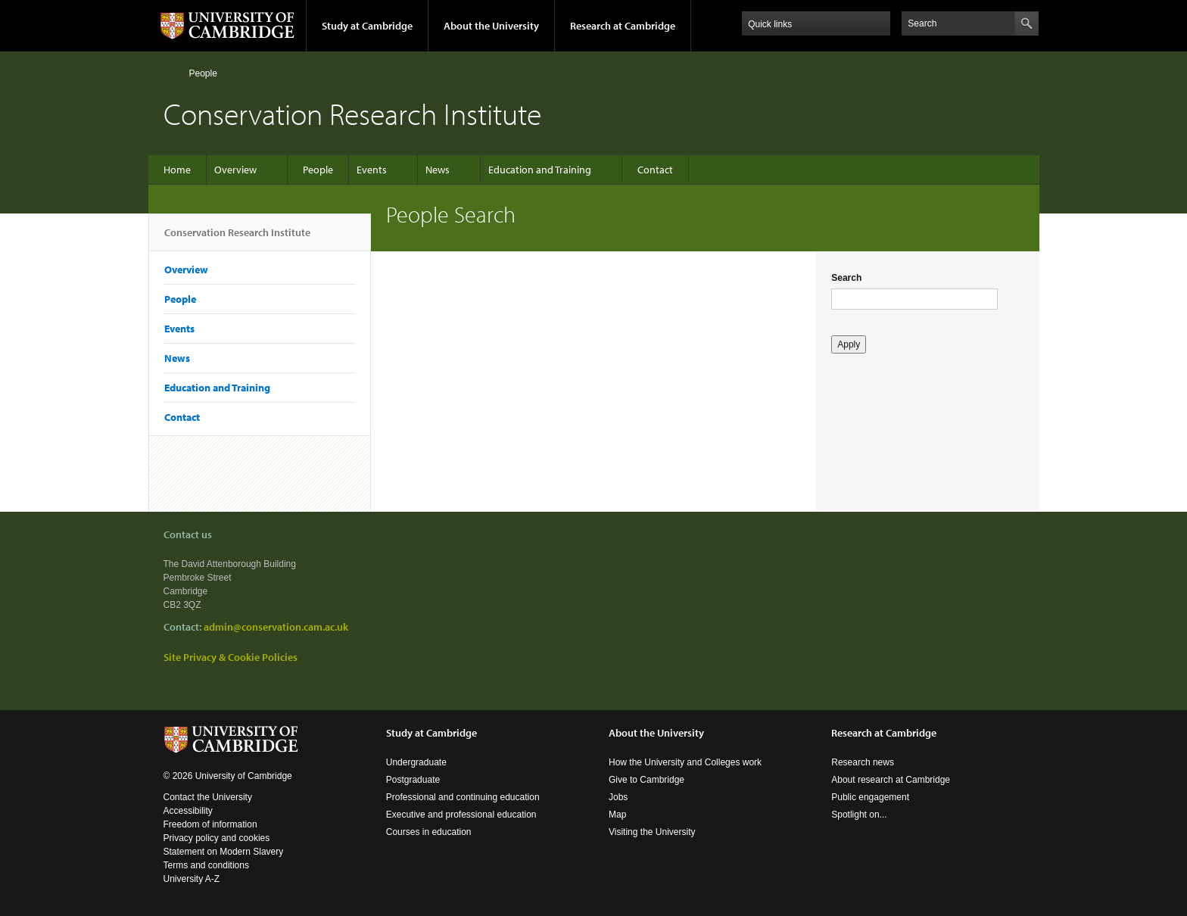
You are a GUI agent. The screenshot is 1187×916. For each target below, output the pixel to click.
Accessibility (188, 810)
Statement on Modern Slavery (224, 851)
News (437, 169)
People (203, 73)
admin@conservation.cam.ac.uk (276, 627)
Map (617, 814)
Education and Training (539, 169)
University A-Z (192, 879)
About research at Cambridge (890, 779)
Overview (235, 169)
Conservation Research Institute (237, 238)
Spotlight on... (858, 814)
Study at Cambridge (367, 26)
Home (170, 73)
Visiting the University (652, 832)
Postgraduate (413, 779)
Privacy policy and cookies (217, 838)
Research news (862, 762)
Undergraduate (416, 762)
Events (372, 169)
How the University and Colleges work (685, 762)
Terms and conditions (206, 865)
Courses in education (429, 832)
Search (846, 278)
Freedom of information (210, 824)
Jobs (618, 797)
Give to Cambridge (646, 779)
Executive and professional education (461, 814)
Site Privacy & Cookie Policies (231, 657)
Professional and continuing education (463, 797)
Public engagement (870, 797)
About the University (491, 26)
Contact (655, 169)
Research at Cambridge (622, 26)
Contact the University (208, 797)
